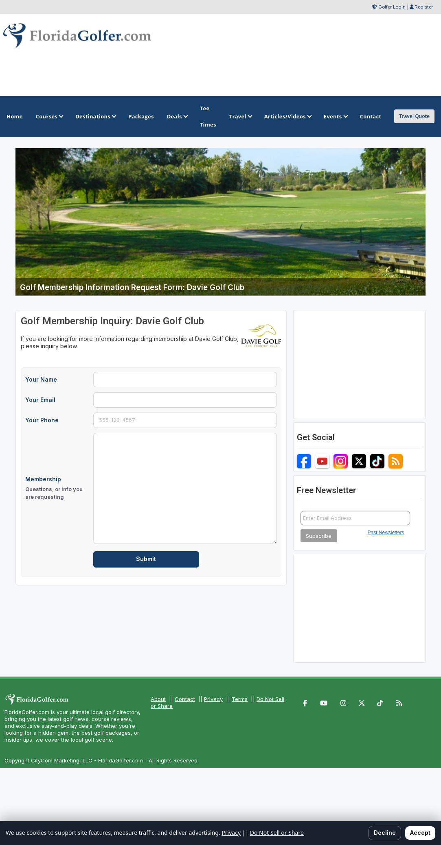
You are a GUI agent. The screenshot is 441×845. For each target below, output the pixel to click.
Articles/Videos (287, 116)
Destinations (95, 116)
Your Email (40, 399)
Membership (56, 488)
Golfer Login (392, 7)
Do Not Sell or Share (277, 832)
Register (424, 7)
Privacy (213, 699)
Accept (420, 832)
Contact (185, 699)
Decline (385, 832)
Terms (240, 699)
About (158, 699)
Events (335, 116)
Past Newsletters (386, 532)
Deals (177, 116)
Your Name (41, 379)
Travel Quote (414, 116)
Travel (240, 116)
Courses (49, 116)
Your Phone (42, 420)
